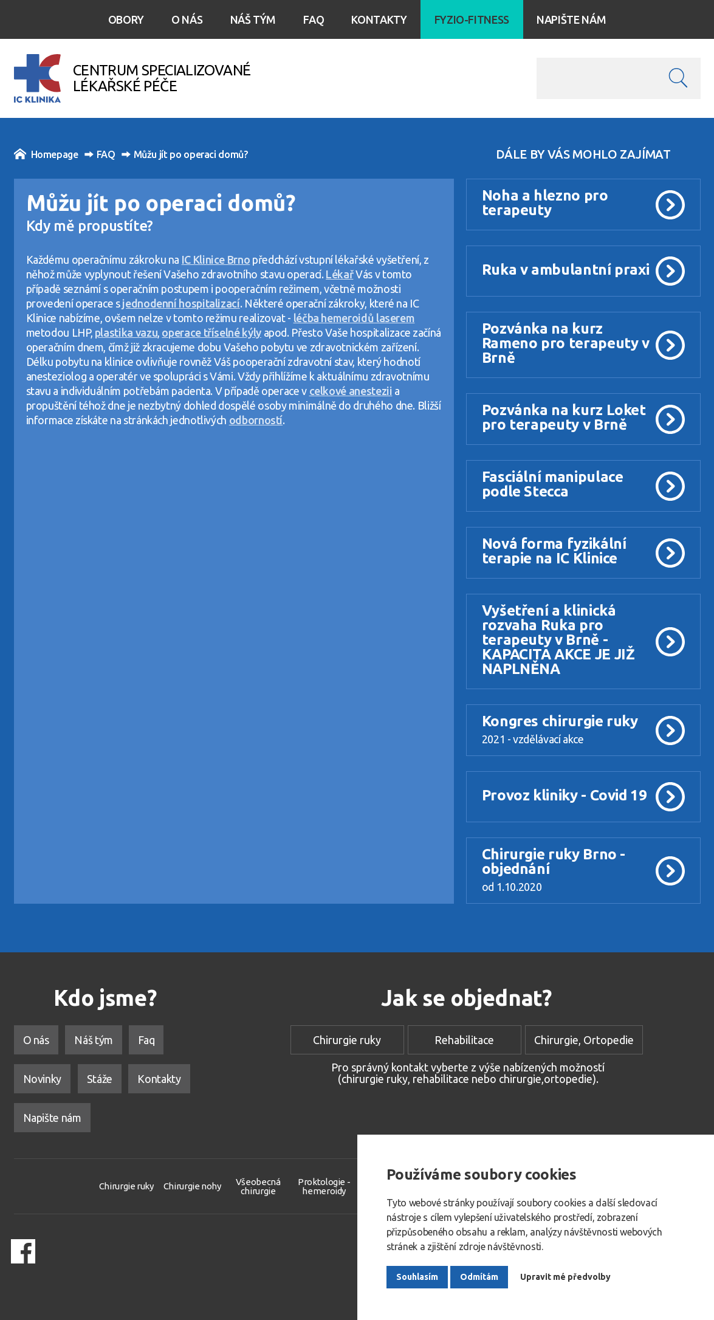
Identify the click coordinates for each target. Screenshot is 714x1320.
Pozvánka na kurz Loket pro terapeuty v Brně (564, 417)
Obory (126, 19)
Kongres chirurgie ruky (560, 721)
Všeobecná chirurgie (258, 1186)
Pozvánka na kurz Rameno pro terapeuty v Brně (566, 343)
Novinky (42, 1079)
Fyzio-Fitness (471, 19)
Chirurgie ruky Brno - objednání (553, 861)
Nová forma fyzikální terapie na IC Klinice (554, 550)
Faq (313, 19)
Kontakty (379, 19)
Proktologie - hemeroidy (324, 1186)
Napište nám (571, 19)
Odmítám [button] (479, 1277)
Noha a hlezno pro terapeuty (545, 202)
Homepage (46, 154)
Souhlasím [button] (417, 1277)
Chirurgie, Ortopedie (584, 1040)
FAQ (99, 154)
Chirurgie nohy (192, 1186)
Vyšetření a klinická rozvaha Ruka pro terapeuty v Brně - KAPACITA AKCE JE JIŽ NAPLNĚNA (558, 639)
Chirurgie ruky (347, 1040)
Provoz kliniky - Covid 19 (564, 795)
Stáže (99, 1079)
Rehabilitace (464, 1040)
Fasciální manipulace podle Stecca (552, 484)
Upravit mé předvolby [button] (565, 1277)
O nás (186, 19)
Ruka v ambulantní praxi (566, 269)
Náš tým (253, 19)
